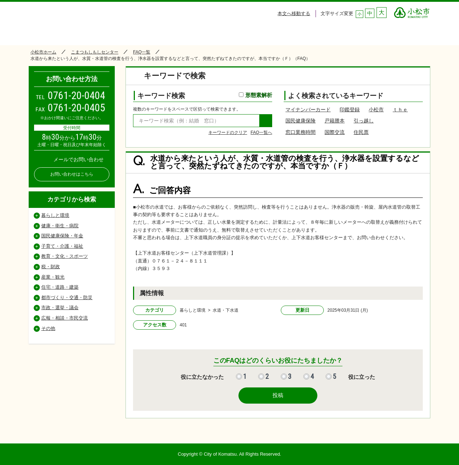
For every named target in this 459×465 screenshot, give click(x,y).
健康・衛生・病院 (60, 225)
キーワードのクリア (227, 132)
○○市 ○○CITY (412, 10)
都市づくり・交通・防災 (67, 297)
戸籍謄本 (335, 121)
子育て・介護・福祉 (62, 246)
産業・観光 (53, 277)
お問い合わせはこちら (71, 174)
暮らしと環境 (55, 215)
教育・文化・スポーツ (64, 256)
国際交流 (335, 132)
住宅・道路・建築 (60, 287)
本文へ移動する (294, 13)
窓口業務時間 (300, 132)
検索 (265, 120)
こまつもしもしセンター (94, 52)
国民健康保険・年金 (62, 235)
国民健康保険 (300, 121)
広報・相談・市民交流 (64, 318)
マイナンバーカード (308, 109)
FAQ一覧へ (261, 132)
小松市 (376, 109)
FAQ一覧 (141, 52)
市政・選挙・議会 (60, 307)
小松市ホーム (43, 52)
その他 (48, 328)
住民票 (361, 132)
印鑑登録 (350, 109)
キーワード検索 (204, 95)
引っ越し (364, 121)
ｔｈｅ (400, 109)
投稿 (278, 395)
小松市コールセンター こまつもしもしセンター (97, 22)
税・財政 (50, 266)
